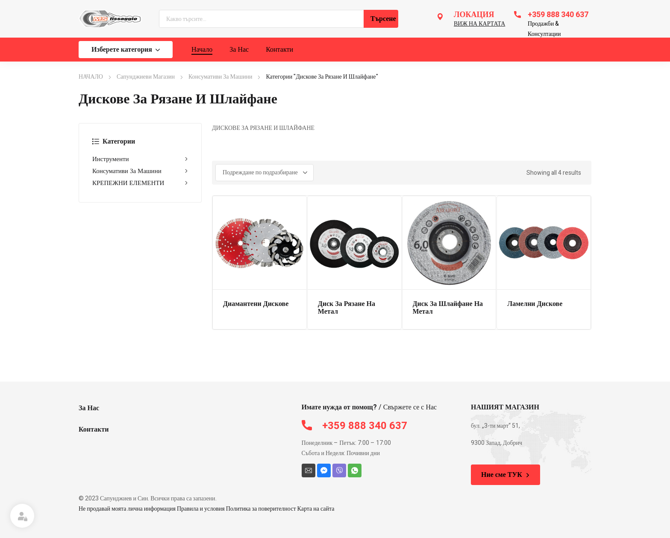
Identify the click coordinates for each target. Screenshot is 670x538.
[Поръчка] (264, 172)
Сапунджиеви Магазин (146, 76)
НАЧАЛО (91, 76)
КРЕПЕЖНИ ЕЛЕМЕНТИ (140, 183)
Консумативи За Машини (220, 76)
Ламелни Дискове (534, 304)
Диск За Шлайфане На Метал (448, 308)
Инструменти (140, 159)
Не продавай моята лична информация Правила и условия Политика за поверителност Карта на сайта (207, 508)
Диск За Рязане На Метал (346, 308)
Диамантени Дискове (255, 304)
